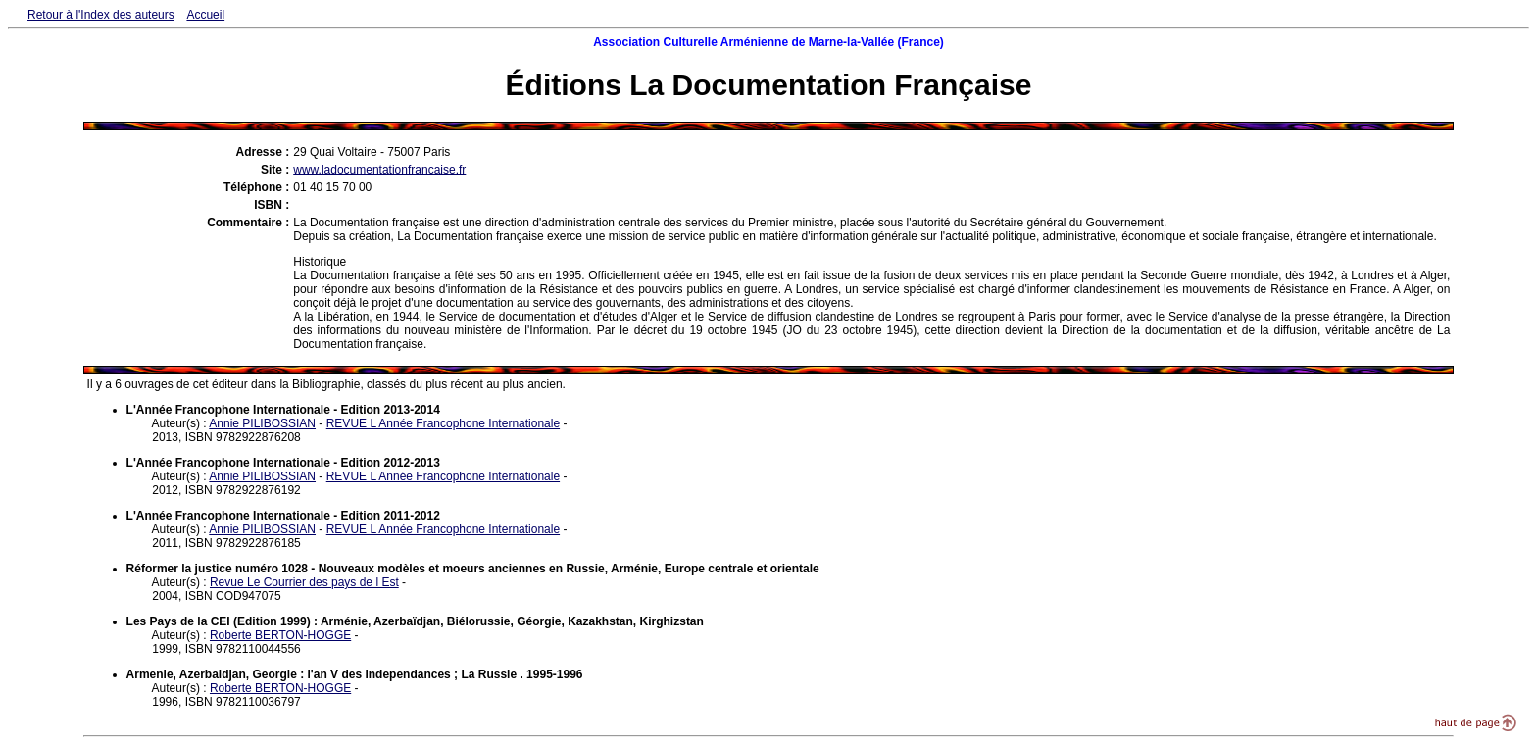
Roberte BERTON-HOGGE (280, 635)
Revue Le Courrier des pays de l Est (304, 582)
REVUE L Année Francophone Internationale (443, 423)
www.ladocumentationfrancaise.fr (379, 169)
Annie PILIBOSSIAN (262, 423)
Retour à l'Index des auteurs (100, 15)
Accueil (205, 15)
